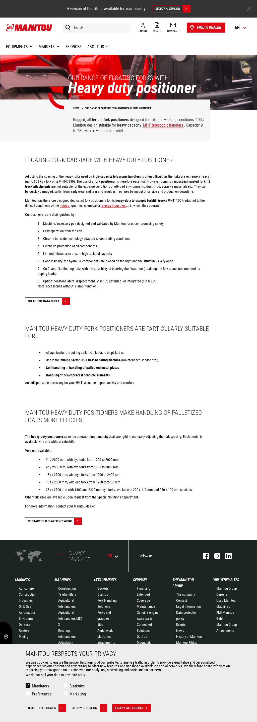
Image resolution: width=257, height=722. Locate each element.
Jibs (100, 625)
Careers (221, 594)
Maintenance (146, 606)
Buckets (102, 588)
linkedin (226, 556)
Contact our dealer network (55, 521)
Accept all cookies (133, 708)
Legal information (188, 606)
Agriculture (26, 588)
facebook (203, 556)
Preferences (41, 694)
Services (140, 580)
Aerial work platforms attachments (106, 637)
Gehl (219, 618)
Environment (27, 618)
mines (64, 205)
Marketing (78, 694)
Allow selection (89, 708)
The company (185, 594)
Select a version (172, 8)
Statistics (77, 686)
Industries (26, 600)
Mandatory (40, 686)
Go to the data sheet (49, 301)
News (180, 631)
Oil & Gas (25, 606)
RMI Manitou (225, 612)
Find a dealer (205, 28)
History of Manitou (189, 637)
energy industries (113, 205)
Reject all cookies (47, 708)
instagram (214, 556)
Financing (143, 588)
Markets (22, 580)
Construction (27, 594)
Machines (62, 580)
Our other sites (226, 580)
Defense (24, 625)
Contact (181, 600)
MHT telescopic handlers (163, 125)
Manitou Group (226, 588)
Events (180, 625)
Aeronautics (27, 612)
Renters (24, 631)
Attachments (105, 580)
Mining (23, 637)
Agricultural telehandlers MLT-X (70, 618)
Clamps (102, 594)
